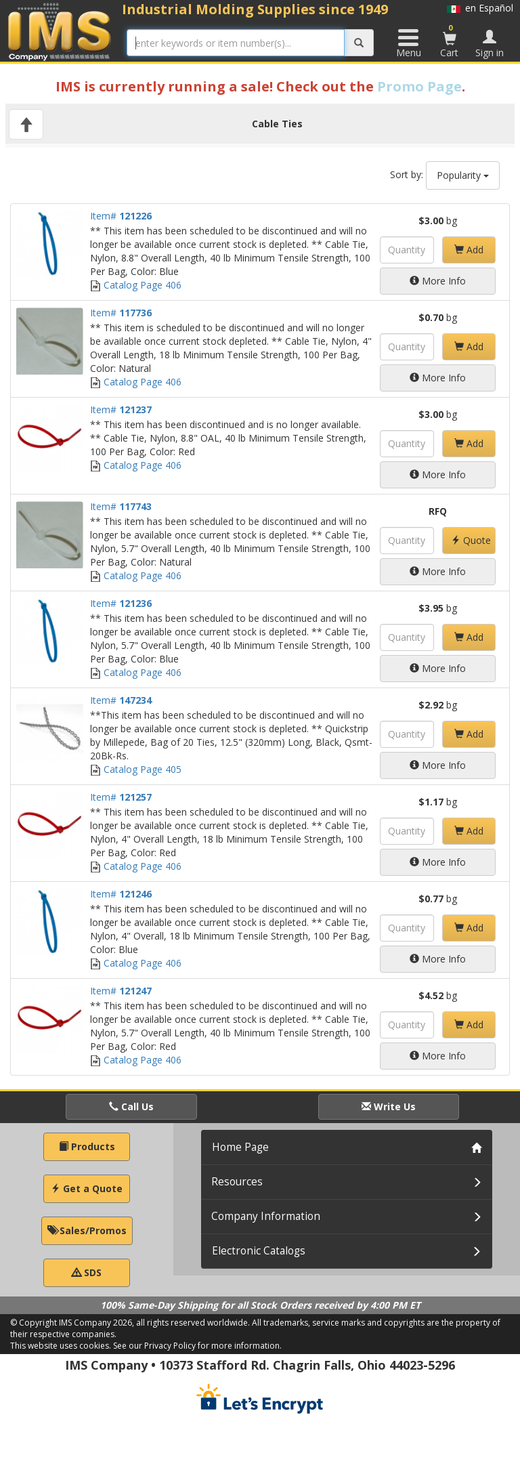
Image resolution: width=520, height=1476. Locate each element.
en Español (480, 7)
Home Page (240, 1147)
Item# (121, 215)
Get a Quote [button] (87, 1188)
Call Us (131, 1106)
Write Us (389, 1106)
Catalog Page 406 (135, 284)
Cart (449, 40)
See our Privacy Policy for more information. (197, 1345)
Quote (471, 540)
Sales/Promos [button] (87, 1230)
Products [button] (87, 1146)
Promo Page (419, 86)
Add (468, 249)
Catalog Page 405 (135, 769)
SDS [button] (87, 1272)
